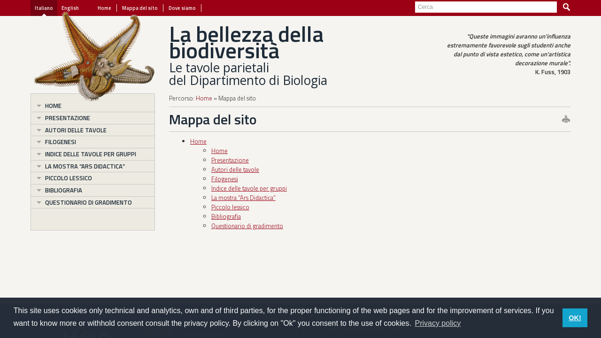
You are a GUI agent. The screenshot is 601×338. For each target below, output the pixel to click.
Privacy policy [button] (438, 323)
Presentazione (67, 118)
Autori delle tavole (76, 130)
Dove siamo (182, 8)
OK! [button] (575, 318)
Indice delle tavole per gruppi (90, 154)
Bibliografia (63, 190)
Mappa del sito (140, 8)
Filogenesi (60, 141)
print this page (565, 119)
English (70, 8)
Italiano (44, 8)
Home (104, 8)
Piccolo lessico (68, 178)
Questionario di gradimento (88, 202)
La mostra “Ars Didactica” (85, 166)
